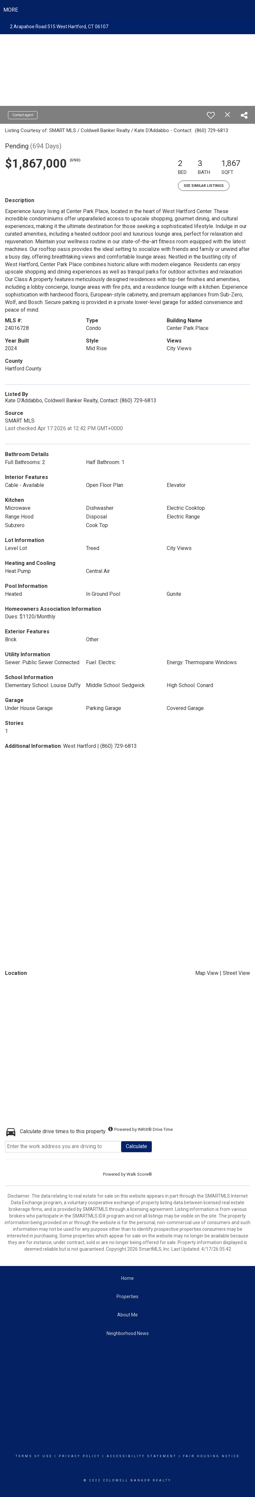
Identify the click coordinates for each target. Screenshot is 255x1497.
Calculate (136, 1146)
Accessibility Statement (142, 1456)
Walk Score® (139, 1174)
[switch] (211, 115)
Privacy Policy (79, 1456)
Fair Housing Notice (211, 1456)
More (10, 10)
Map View (206, 973)
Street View (236, 973)
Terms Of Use (34, 1456)
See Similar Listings (204, 186)
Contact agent (22, 115)
